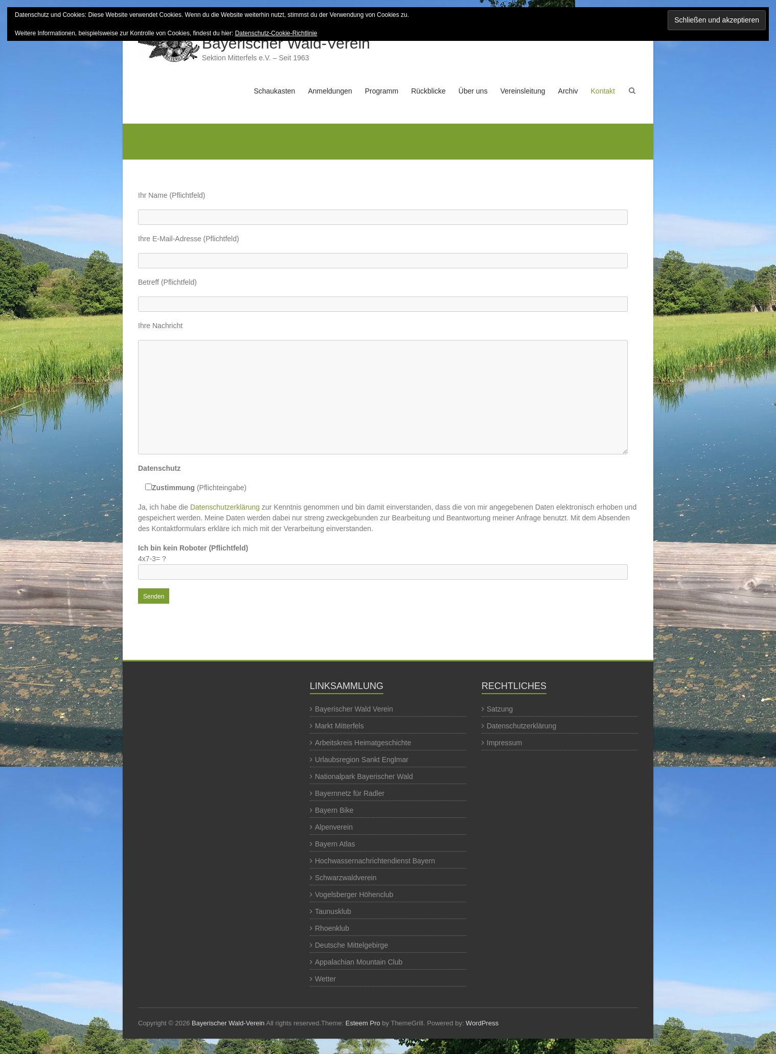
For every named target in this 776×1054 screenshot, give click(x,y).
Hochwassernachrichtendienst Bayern (375, 861)
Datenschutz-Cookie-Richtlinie (276, 33)
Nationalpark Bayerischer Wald (364, 776)
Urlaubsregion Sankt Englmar (361, 759)
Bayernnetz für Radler (349, 793)
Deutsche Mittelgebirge (351, 945)
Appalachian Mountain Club (358, 962)
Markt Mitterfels (339, 726)
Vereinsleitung (522, 91)
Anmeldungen (330, 91)
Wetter (325, 979)
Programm (381, 91)
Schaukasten (274, 91)
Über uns (473, 91)
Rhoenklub (332, 928)
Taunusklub (333, 911)
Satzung (500, 709)
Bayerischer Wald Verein (354, 709)
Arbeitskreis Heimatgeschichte (363, 743)
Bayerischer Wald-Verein (286, 43)
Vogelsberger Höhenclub (354, 894)
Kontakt (603, 91)
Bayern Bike (334, 810)
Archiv (568, 91)
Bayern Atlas (335, 844)
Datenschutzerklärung (225, 507)
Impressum (504, 743)
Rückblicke (428, 91)
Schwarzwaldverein (346, 878)
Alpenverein (334, 827)
